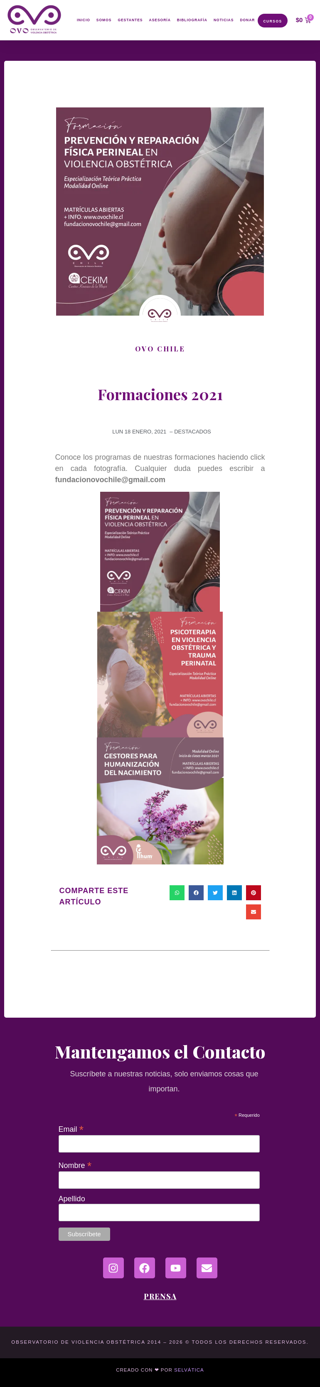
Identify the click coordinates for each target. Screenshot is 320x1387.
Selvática (189, 1369)
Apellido (72, 1199)
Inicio (84, 20)
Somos (103, 20)
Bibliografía (192, 20)
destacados (192, 431)
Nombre (75, 1165)
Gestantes (130, 20)
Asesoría (160, 20)
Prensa (160, 1296)
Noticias (224, 20)
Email (71, 1129)
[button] (177, 892)
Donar (247, 20)
